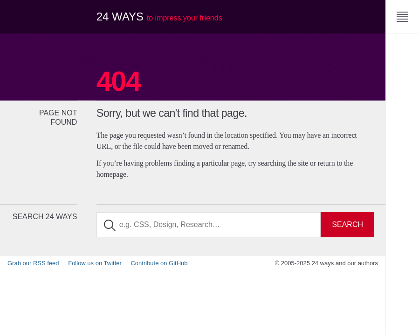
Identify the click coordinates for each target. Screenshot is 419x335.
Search (347, 224)
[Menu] (402, 17)
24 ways (159, 16)
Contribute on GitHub (159, 263)
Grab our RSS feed (33, 263)
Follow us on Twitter (95, 263)
